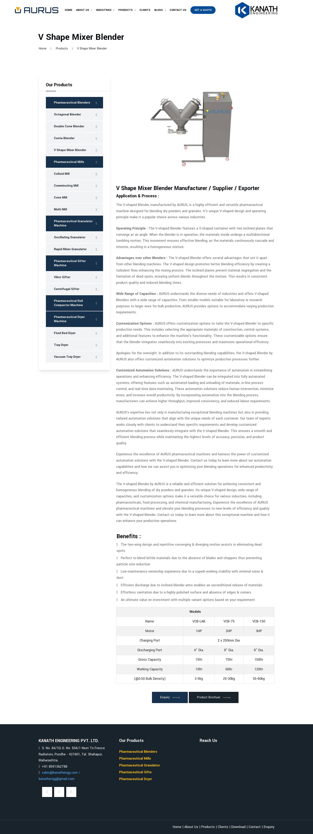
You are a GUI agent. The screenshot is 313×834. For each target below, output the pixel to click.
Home (68, 10)
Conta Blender (64, 138)
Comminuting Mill (66, 186)
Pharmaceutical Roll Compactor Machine (68, 303)
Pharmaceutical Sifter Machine (70, 263)
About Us (82, 10)
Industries (104, 10)
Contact (255, 827)
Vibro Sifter (62, 277)
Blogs (158, 10)
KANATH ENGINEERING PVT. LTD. (69, 741)
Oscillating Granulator (69, 237)
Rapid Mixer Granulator (70, 249)
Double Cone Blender (69, 126)
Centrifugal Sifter (66, 289)
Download (238, 827)
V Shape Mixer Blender (70, 150)
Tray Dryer (61, 345)
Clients (144, 10)
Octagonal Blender (67, 114)
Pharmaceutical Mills (69, 162)
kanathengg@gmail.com (56, 778)
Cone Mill (60, 197)
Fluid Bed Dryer (64, 333)
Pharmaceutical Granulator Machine (73, 223)
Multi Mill (60, 209)
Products (125, 10)
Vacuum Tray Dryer (67, 357)
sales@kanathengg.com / (61, 772)
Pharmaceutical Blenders (72, 103)
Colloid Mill (62, 174)
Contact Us (178, 10)
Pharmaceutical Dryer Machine (69, 319)
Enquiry (269, 827)
